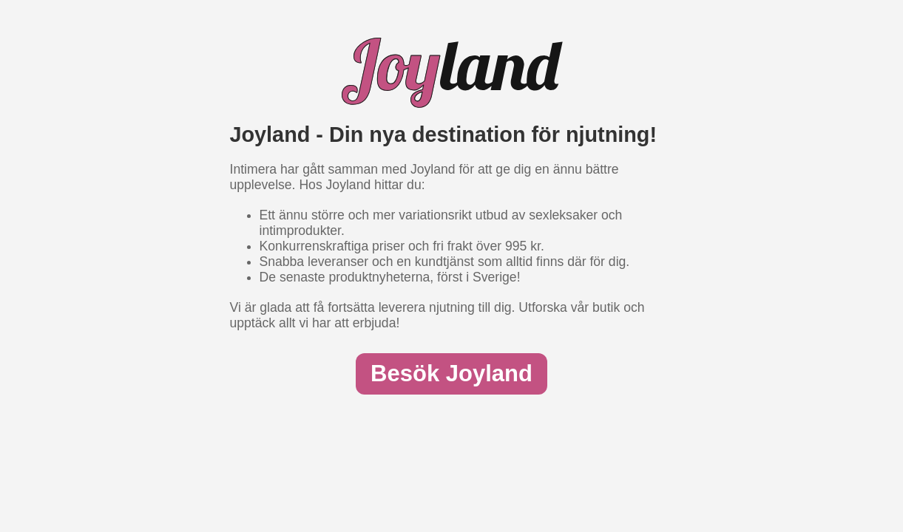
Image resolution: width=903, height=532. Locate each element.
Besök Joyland (451, 373)
